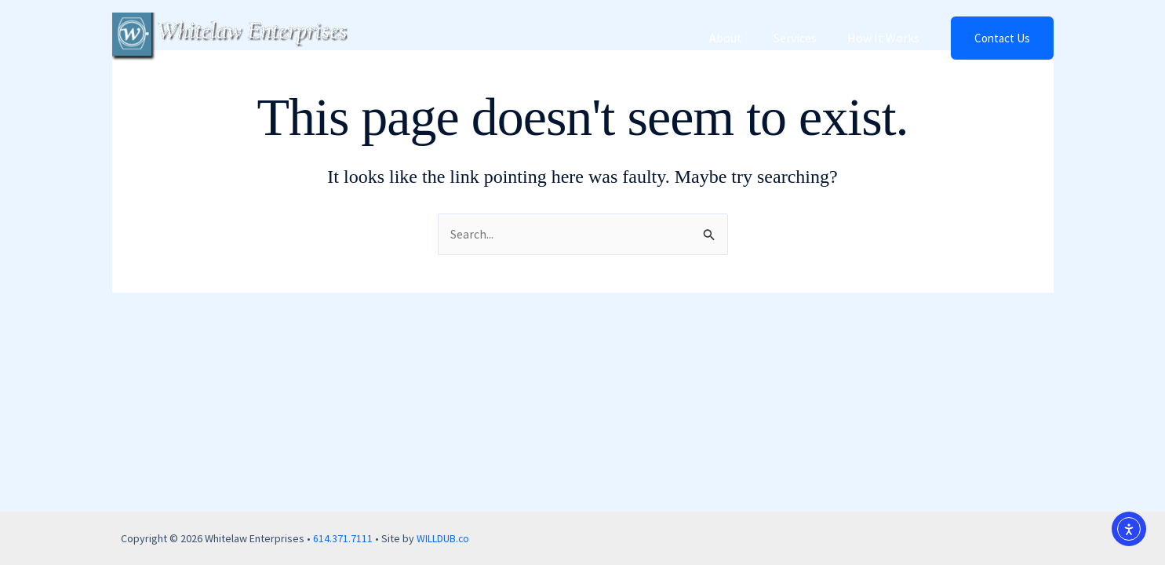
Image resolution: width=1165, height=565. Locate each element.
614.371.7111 (343, 538)
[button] (1002, 38)
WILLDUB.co (443, 538)
